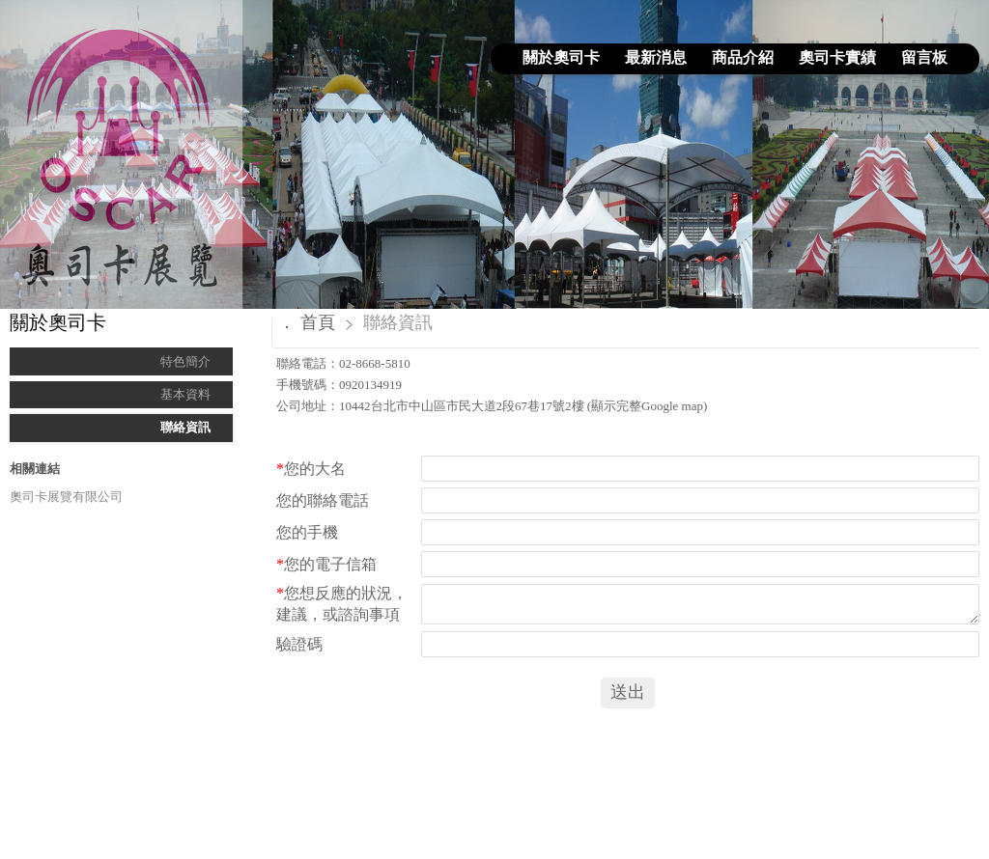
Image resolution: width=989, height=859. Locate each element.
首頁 (317, 322)
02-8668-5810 (374, 363)
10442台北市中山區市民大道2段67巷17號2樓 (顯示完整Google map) (523, 406)
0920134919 (370, 384)
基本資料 (185, 394)
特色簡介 (185, 361)
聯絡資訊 (185, 427)
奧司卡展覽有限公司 (66, 496)
